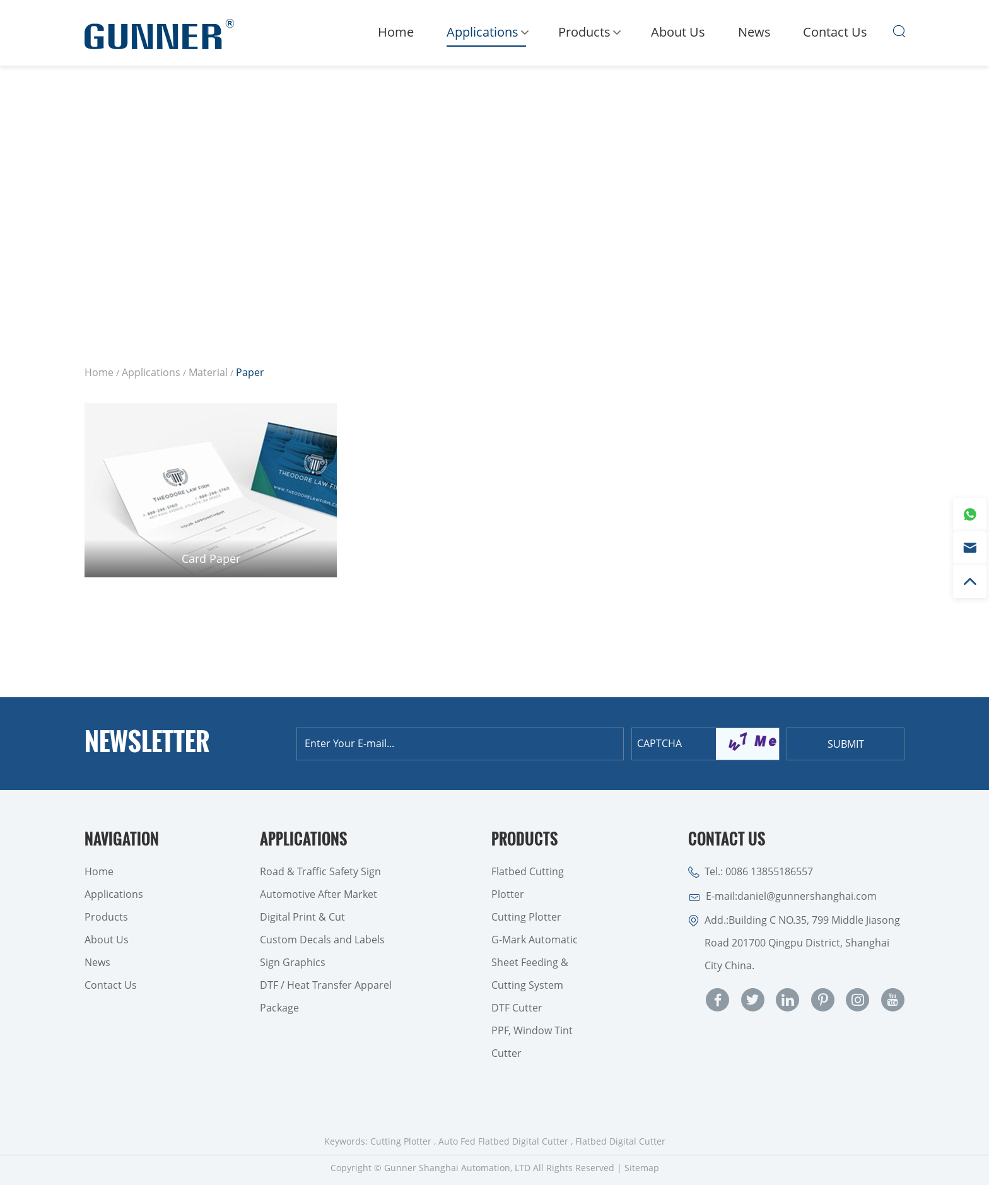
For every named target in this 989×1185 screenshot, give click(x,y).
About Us (678, 31)
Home (396, 31)
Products (588, 34)
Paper (250, 372)
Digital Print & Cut (302, 917)
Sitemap (641, 1168)
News (754, 31)
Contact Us (835, 31)
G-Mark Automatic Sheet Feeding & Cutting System (534, 962)
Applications (486, 35)
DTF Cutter (516, 1008)
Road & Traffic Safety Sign (320, 871)
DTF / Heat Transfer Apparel (326, 985)
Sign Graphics (292, 962)
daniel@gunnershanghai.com (807, 896)
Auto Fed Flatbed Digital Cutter (503, 1141)
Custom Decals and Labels (322, 939)
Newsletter (147, 743)
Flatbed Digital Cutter (620, 1141)
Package (279, 1008)
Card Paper (211, 558)
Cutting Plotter (526, 917)
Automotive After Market (318, 894)
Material (208, 372)
